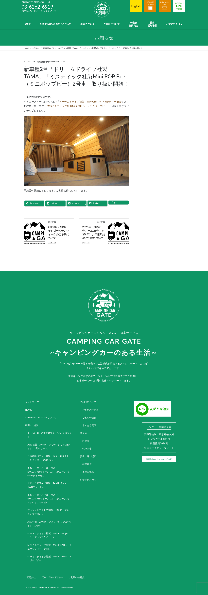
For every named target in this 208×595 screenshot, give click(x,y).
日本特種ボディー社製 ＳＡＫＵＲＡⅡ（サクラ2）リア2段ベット (48, 458)
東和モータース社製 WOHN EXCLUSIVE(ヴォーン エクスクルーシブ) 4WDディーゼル (49, 471)
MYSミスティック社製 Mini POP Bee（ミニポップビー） (49, 558)
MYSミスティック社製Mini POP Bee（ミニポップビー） (78, 106)
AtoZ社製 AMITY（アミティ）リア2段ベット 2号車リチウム (49, 446)
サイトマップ (32, 402)
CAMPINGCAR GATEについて (40, 417)
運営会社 (31, 577)
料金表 (83, 433)
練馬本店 (87, 464)
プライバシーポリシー (52, 577)
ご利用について (88, 402)
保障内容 (87, 448)
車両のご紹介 (32, 425)
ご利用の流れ (89, 417)
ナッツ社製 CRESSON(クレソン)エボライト (49, 435)
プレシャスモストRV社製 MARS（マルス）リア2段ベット (48, 512)
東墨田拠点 (88, 471)
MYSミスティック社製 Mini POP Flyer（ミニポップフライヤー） (47, 535)
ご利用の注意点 (90, 409)
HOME (28, 409)
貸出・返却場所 (88, 456)
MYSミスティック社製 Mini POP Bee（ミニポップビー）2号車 (49, 547)
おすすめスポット (89, 479)
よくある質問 (89, 425)
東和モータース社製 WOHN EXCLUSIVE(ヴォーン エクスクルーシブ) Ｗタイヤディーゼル (49, 498)
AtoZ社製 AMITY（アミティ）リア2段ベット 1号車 (49, 523)
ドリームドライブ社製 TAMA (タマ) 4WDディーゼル (90, 101)
